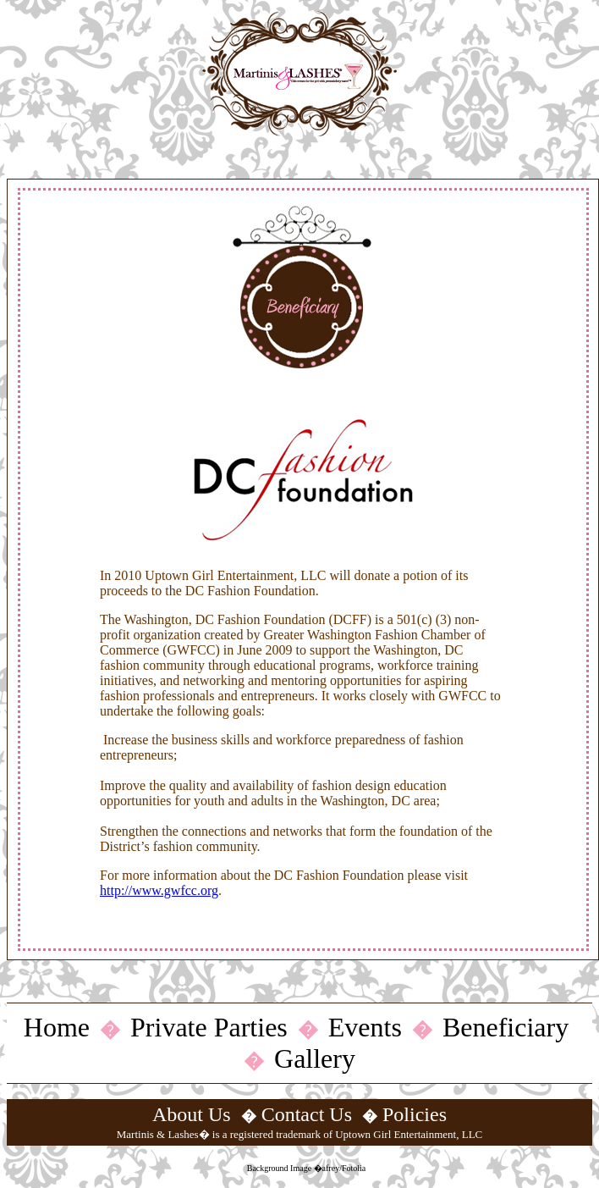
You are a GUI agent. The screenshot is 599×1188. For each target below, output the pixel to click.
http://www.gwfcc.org (159, 890)
